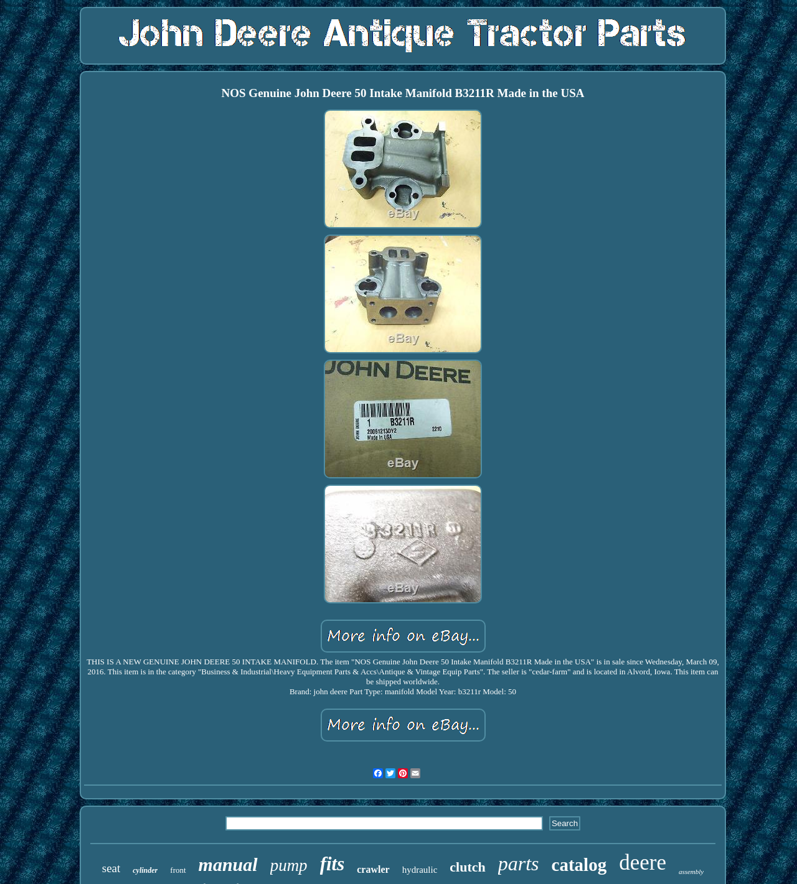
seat (111, 868)
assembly (691, 871)
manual (228, 864)
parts (518, 863)
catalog (579, 865)
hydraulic (420, 870)
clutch (467, 867)
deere (642, 862)
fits (332, 864)
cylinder (145, 870)
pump (289, 865)
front (178, 870)
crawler (373, 869)
